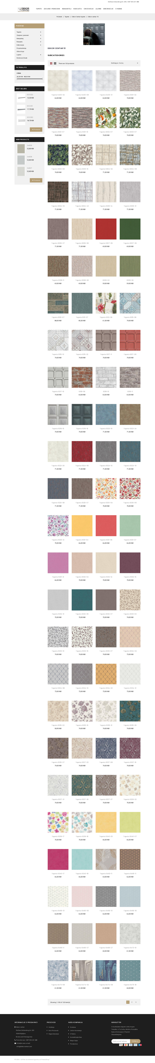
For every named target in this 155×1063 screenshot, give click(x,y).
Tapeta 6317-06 (130, 354)
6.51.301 (30, 106)
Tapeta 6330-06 (130, 503)
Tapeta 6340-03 (106, 836)
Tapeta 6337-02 (82, 762)
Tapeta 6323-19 (106, 429)
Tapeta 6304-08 (130, 169)
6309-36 (130, 280)
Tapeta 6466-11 (58, 948)
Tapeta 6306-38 (82, 243)
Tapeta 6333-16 (82, 651)
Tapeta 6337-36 (82, 799)
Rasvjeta (78, 9)
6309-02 (106, 280)
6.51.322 (30, 95)
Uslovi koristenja (76, 1030)
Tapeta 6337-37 (106, 799)
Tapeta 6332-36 (82, 614)
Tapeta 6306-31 (130, 206)
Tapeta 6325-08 (58, 503)
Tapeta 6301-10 (82, 132)
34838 (29, 157)
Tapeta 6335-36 (130, 725)
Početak (20, 26)
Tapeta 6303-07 (130, 132)
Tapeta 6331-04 (82, 540)
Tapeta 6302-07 (106, 132)
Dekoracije (108, 9)
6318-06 (82, 391)
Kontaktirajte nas (76, 1037)
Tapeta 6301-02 (130, 95)
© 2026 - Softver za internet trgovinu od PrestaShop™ (32, 1059)
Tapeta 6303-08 (58, 169)
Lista (55, 63)
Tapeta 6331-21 (58, 577)
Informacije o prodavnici (26, 1022)
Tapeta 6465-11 (130, 874)
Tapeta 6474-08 (106, 985)
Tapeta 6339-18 (82, 836)
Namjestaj (66, 9)
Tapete (39, 9)
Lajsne (98, 9)
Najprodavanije (53, 1034)
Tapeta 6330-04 (106, 503)
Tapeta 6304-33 (58, 206)
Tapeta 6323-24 (130, 429)
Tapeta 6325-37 (82, 503)
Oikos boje (88, 9)
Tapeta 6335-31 (106, 725)
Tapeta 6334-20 (106, 688)
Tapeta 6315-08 (130, 317)
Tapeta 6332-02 (82, 577)
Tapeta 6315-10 (58, 354)
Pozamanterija (21, 48)
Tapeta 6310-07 (58, 317)
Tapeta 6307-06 (106, 243)
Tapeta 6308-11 (58, 280)
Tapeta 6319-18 (82, 429)
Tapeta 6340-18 (82, 874)
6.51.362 (30, 117)
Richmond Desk (22, 58)
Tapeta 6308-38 (82, 280)
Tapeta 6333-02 (130, 614)
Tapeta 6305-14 (106, 206)
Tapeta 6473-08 (58, 985)
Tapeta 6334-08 (58, 688)
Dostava (73, 1027)
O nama (118, 9)
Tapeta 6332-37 (106, 614)
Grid (51, 63)
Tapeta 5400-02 (58, 95)
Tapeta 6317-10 (58, 391)
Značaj (129, 63)
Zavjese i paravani (52, 9)
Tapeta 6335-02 (58, 725)
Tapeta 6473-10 (130, 948)
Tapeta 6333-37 (106, 651)
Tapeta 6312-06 (106, 317)
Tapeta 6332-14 (106, 577)
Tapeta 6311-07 (82, 317)
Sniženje (51, 1027)
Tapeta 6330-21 (58, 540)
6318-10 (106, 391)
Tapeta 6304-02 (106, 169)
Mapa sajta (74, 1040)
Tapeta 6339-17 (58, 836)
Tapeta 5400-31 (106, 95)
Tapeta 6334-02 (130, 651)
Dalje (136, 1002)
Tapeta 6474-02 (82, 985)
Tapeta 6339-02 (130, 799)
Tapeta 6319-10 (58, 429)
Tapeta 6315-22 (82, 354)
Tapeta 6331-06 (106, 540)
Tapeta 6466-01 (58, 911)
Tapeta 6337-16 (130, 762)
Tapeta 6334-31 (130, 688)
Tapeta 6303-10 (82, 169)
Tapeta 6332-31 (58, 614)
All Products (36, 129)
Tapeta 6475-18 (130, 985)
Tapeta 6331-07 (130, 540)
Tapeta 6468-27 (106, 948)
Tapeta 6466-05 (82, 911)
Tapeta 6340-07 (130, 836)
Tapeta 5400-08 (82, 95)
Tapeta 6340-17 (58, 874)
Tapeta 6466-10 (106, 911)
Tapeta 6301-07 (58, 132)
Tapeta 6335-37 (58, 762)
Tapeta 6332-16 (130, 577)
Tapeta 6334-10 (82, 688)
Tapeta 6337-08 (106, 762)
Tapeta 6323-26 (58, 466)
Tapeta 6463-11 (106, 874)
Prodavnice (74, 1044)
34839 (29, 145)
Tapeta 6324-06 (82, 466)
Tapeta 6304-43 (82, 206)
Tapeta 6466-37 (82, 948)
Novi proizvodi (53, 1030)
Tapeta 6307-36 (130, 243)
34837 (29, 168)
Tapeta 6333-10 (58, 651)
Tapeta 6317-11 (106, 354)
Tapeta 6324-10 (106, 466)
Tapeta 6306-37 (58, 243)
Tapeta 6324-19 (130, 466)
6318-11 (130, 391)
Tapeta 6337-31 (58, 799)
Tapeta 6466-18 (130, 911)
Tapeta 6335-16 (82, 725)
